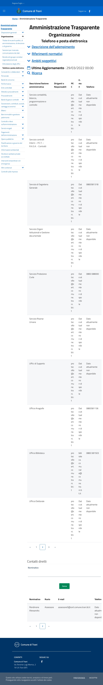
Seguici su (44, 657)
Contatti (18, 657)
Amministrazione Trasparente (9, 27)
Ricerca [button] (37, 72)
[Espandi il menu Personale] (23, 75)
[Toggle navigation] (4, 10)
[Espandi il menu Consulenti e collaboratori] (23, 71)
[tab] (64, 46)
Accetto (93, 678)
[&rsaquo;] (55, 547)
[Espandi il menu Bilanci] (23, 110)
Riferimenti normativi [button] (47, 53)
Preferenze (79, 678)
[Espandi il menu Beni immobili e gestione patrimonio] (23, 117)
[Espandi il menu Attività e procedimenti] (23, 91)
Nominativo (33, 567)
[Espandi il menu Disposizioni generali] (23, 32)
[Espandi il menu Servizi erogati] (23, 127)
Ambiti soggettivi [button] (44, 60)
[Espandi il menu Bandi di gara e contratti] (23, 99)
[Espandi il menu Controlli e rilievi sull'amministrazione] (23, 123)
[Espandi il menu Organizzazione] (23, 36)
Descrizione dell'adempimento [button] (53, 46)
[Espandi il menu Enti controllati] (23, 87)
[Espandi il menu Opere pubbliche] (23, 138)
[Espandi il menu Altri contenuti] (23, 167)
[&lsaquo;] (30, 547)
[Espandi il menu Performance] (23, 83)
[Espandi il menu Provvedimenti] (23, 95)
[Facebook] (88, 11)
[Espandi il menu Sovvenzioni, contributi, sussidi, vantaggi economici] (23, 106)
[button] (18, 3)
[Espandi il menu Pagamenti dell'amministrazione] (23, 134)
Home (15, 18)
